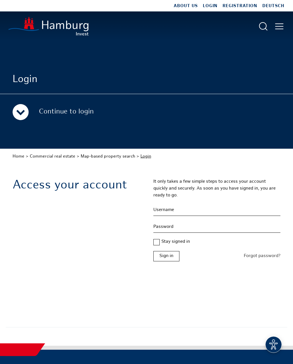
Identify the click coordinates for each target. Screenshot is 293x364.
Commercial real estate (52, 156)
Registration (240, 6)
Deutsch (273, 6)
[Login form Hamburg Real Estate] (216, 256)
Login (210, 6)
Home (18, 156)
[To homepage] (48, 26)
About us (186, 6)
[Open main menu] (279, 26)
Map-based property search (108, 156)
